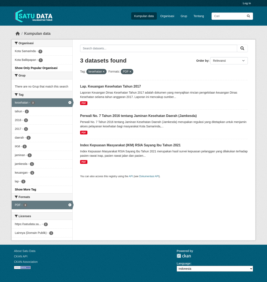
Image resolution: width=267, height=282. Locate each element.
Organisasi (167, 16)
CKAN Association (26, 261)
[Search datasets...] (232, 16)
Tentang (199, 16)
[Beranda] (18, 33)
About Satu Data (24, 251)
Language (183, 263)
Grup (184, 16)
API (131, 176)
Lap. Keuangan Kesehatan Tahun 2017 (110, 86)
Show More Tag (25, 189)
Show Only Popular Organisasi (36, 68)
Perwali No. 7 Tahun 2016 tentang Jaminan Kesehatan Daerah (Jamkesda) (138, 116)
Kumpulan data (144, 16)
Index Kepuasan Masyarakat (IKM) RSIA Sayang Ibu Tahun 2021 (130, 145)
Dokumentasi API (149, 176)
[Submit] (248, 16)
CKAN (184, 256)
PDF (84, 103)
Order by (202, 60)
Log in (247, 3)
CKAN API (21, 256)
